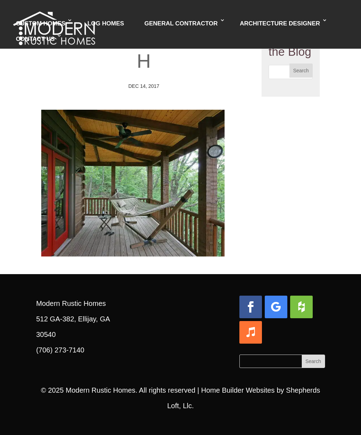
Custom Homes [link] (40, 23)
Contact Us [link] (35, 39)
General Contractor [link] (181, 23)
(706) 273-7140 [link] (60, 350)
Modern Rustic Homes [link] (100, 390)
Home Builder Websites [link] (238, 390)
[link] (133, 249)
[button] (301, 71)
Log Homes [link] (105, 23)
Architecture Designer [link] (280, 23)
